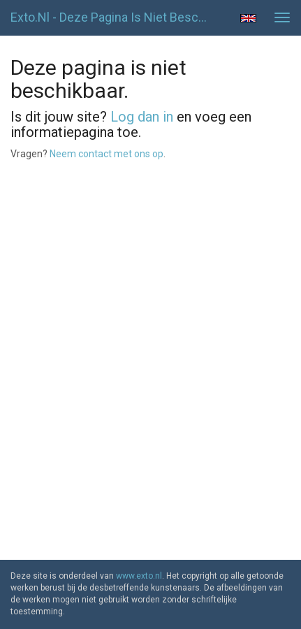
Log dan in (141, 116)
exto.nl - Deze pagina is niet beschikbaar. (114, 17)
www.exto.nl (139, 576)
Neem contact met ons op (106, 153)
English (248, 18)
